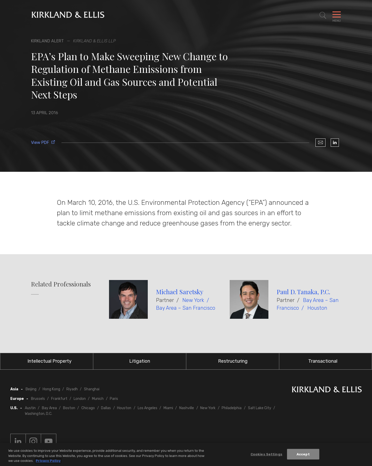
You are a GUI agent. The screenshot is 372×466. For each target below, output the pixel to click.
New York (193, 300)
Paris (114, 399)
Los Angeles (147, 408)
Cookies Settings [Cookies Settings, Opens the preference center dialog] (266, 454)
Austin (30, 408)
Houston (317, 308)
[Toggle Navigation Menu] (336, 15)
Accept (303, 454)
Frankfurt (59, 399)
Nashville (186, 408)
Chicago (88, 408)
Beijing (31, 389)
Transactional (322, 361)
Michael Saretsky (179, 292)
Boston (69, 408)
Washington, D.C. (38, 413)
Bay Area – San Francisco (185, 308)
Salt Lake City (259, 408)
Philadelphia (232, 408)
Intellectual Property (49, 361)
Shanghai (91, 389)
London (80, 399)
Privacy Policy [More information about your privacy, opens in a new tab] (48, 461)
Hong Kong (51, 389)
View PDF (43, 142)
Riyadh (72, 389)
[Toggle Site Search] (323, 15)
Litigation (139, 361)
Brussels (38, 399)
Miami (168, 408)
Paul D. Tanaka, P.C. (303, 292)
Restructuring (232, 361)
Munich (98, 399)
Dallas (106, 408)
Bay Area (49, 408)
